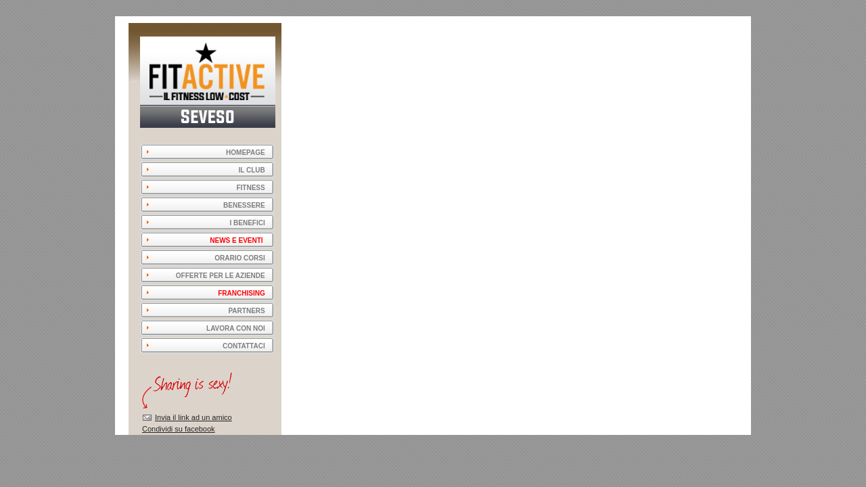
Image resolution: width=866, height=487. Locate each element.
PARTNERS (246, 311)
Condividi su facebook (178, 429)
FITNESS (250, 187)
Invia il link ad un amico (193, 417)
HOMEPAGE (240, 152)
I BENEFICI (247, 223)
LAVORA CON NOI (235, 328)
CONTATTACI (244, 346)
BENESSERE (244, 205)
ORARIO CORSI (239, 258)
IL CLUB (251, 170)
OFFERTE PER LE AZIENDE (220, 275)
